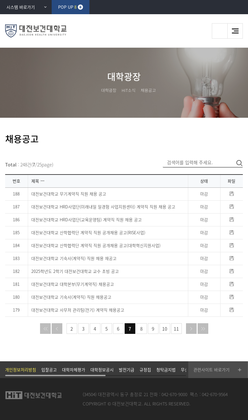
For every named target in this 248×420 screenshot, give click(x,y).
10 (164, 328)
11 (176, 328)
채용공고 (148, 90)
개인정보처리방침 (20, 369)
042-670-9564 (215, 394)
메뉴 (235, 31)
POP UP (67, 7)
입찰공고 (49, 369)
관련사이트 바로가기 (211, 369)
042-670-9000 (174, 394)
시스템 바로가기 (20, 7)
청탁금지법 (166, 369)
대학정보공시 (102, 369)
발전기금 (126, 369)
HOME (94, 90)
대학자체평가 (73, 369)
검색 (219, 31)
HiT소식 (128, 90)
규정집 (145, 369)
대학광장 (108, 90)
